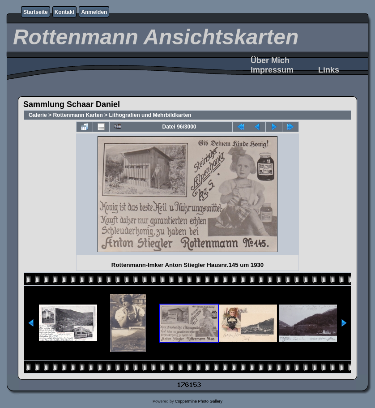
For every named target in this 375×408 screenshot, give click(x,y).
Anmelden (94, 12)
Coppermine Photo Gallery (198, 401)
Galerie (38, 115)
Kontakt (65, 12)
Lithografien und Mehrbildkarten (150, 115)
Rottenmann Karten (77, 115)
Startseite (35, 12)
